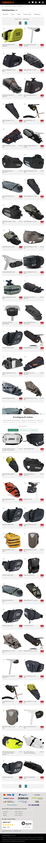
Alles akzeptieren (13, 430)
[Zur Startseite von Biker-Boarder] (8, 2)
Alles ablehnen (23, 430)
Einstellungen (33, 430)
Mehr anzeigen (23, 426)
